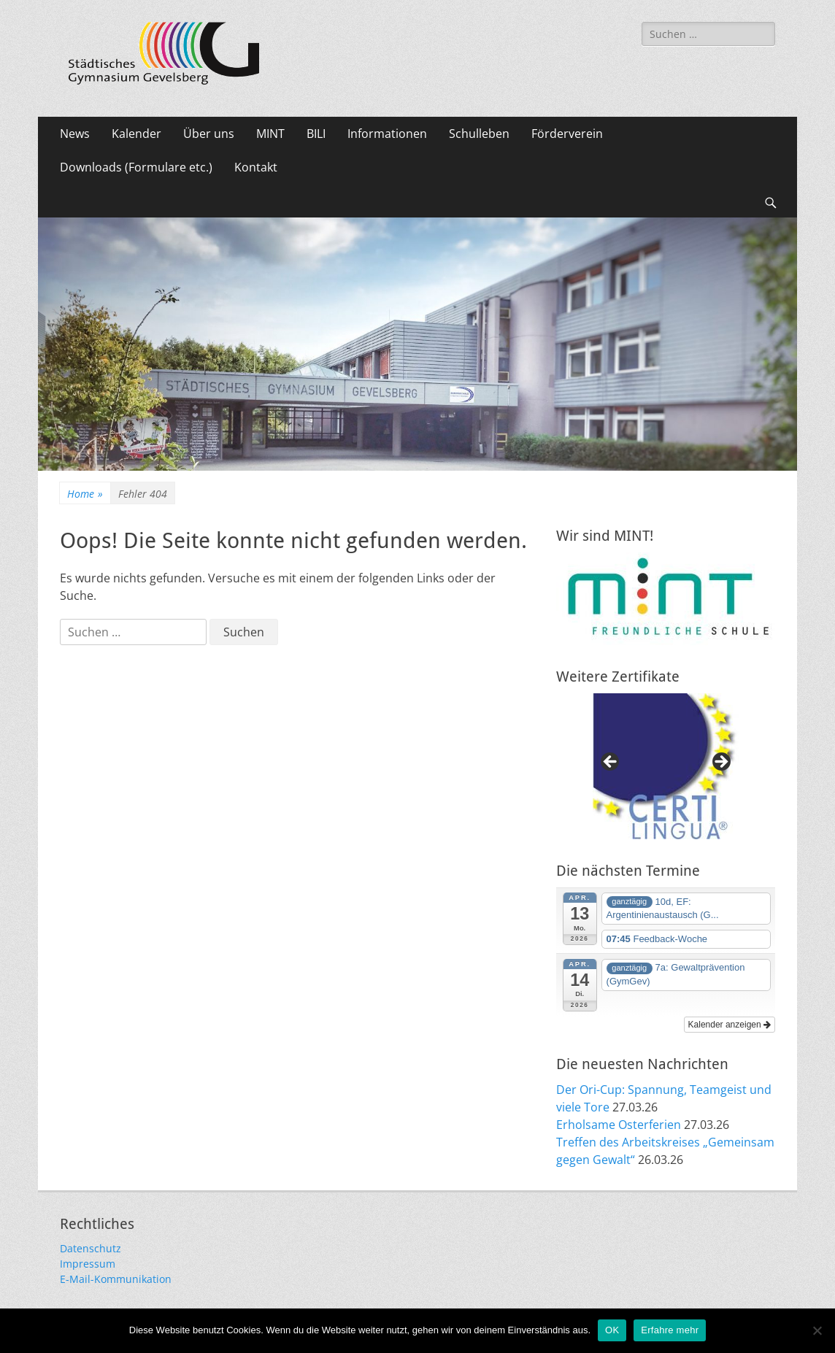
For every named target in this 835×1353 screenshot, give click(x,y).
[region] (666, 766)
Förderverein (567, 134)
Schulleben (479, 134)
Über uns (208, 134)
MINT (270, 134)
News (75, 134)
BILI (316, 134)
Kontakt (255, 167)
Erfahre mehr (670, 1330)
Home (85, 493)
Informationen (387, 134)
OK (612, 1330)
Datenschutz (90, 1248)
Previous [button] (611, 763)
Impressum (87, 1264)
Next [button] (720, 763)
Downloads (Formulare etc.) (136, 167)
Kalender (136, 134)
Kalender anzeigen (729, 1024)
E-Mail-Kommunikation (116, 1279)
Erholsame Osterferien (618, 1125)
